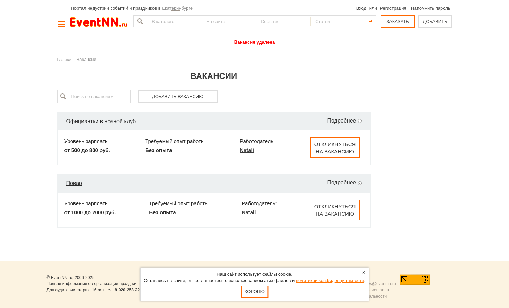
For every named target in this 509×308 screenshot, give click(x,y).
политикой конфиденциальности (330, 280)
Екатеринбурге (177, 8)
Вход (361, 8)
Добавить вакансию (177, 96)
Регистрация (393, 8)
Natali (247, 150)
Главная (64, 59)
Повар (74, 183)
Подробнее (341, 121)
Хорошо (254, 291)
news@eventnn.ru (379, 283)
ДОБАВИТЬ (435, 21)
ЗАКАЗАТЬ (397, 21)
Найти (139, 21)
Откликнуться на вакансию (335, 147)
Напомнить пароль (430, 8)
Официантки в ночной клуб (101, 121)
